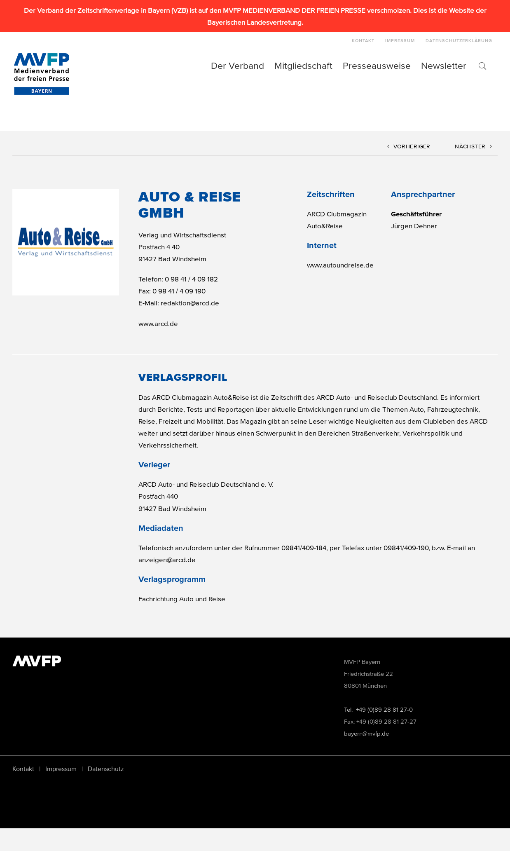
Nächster (470, 146)
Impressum (61, 791)
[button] (482, 65)
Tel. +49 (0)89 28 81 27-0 (378, 732)
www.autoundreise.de (340, 265)
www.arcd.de (158, 323)
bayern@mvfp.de (366, 756)
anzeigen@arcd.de (167, 559)
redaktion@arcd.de (190, 303)
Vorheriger (411, 146)
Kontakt (23, 791)
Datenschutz (106, 791)
